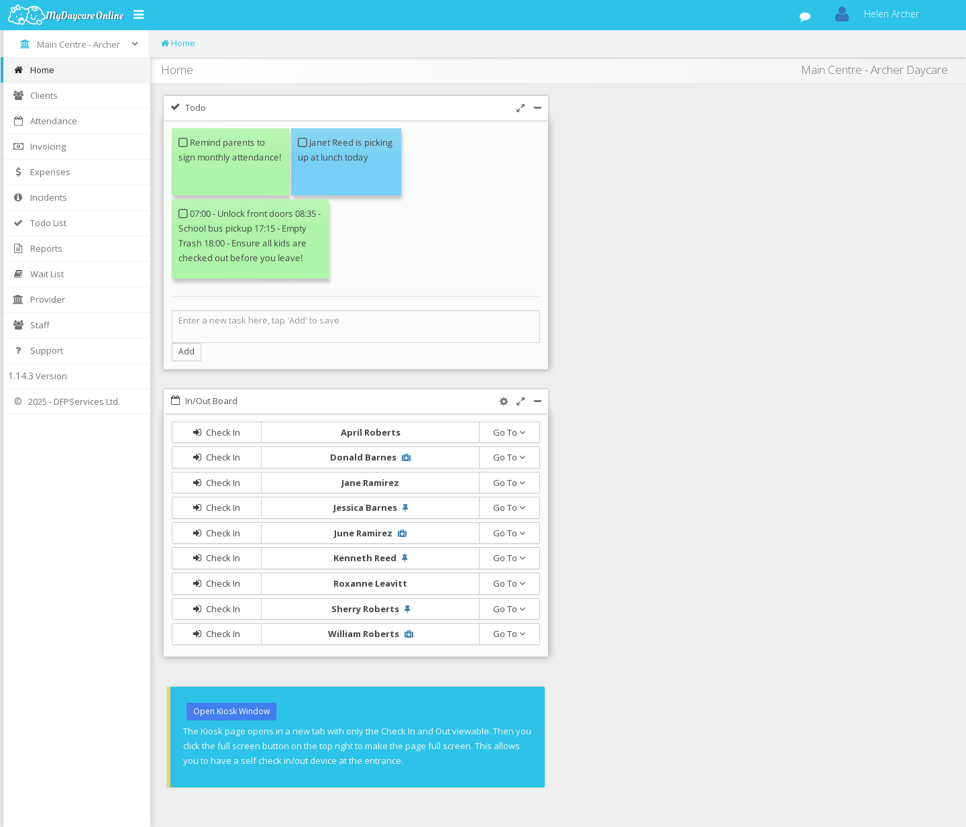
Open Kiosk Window (231, 711)
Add (186, 351)
